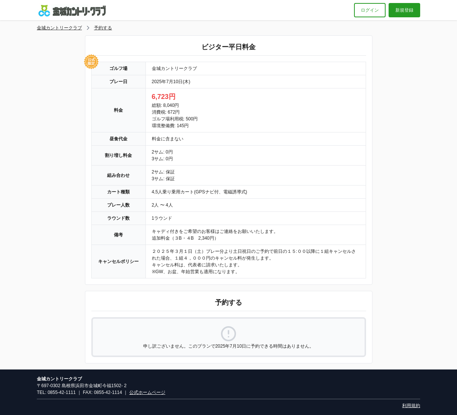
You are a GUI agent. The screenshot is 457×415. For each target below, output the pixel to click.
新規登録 (404, 10)
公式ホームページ (147, 392)
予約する (103, 27)
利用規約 (411, 405)
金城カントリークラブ (59, 27)
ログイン (370, 10)
